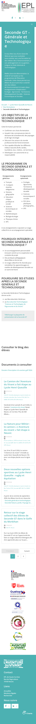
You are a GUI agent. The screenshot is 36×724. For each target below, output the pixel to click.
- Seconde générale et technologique (17, 500)
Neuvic (21, 399)
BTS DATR (10, 399)
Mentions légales (10, 693)
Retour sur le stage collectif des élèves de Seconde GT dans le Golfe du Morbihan (18, 517)
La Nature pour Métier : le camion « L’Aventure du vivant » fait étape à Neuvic (17, 428)
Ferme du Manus (8, 440)
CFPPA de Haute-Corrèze (20, 440)
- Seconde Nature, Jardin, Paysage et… (18, 503)
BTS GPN (16, 399)
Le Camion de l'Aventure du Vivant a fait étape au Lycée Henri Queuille (17, 384)
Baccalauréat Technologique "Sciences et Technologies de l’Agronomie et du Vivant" (16, 304)
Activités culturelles (9, 397)
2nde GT (6, 395)
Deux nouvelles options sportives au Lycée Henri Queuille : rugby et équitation (17, 474)
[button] (31, 24)
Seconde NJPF (9, 443)
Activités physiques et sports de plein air (19, 395)
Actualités (7, 691)
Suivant (27, 551)
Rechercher (8, 696)
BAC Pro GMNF (18, 443)
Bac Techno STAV (19, 397)
